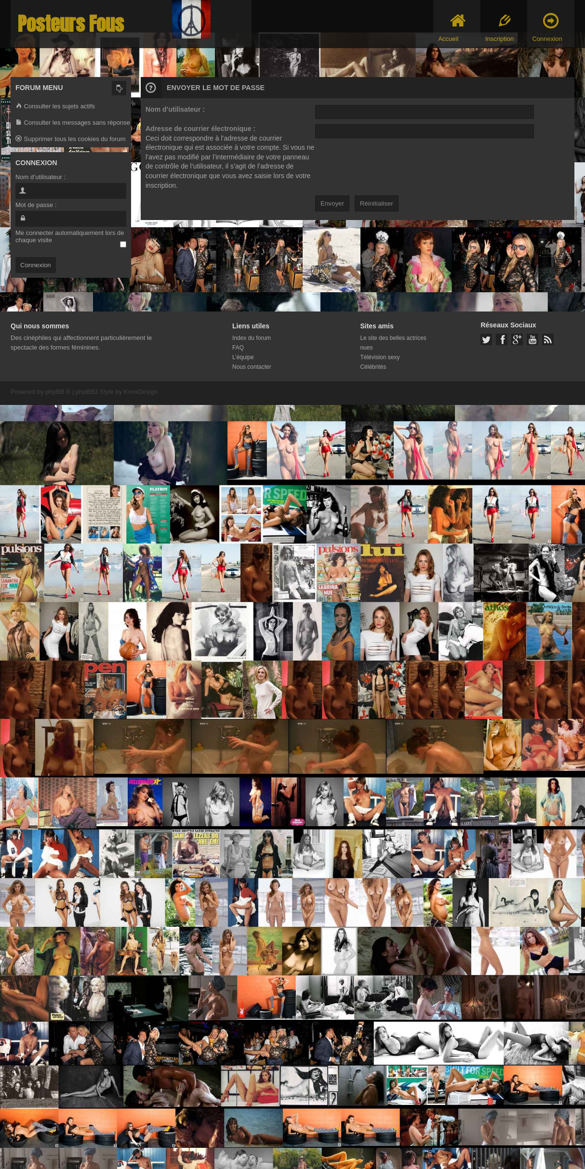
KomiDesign (141, 391)
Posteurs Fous (71, 24)
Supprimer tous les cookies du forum (70, 139)
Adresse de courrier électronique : (200, 128)
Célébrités (373, 367)
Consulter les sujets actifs (55, 107)
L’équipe (243, 357)
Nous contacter (251, 367)
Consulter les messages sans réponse (72, 123)
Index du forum (251, 338)
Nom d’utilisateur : (175, 109)
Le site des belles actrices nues (393, 343)
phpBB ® (57, 391)
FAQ (238, 347)
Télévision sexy (379, 357)
